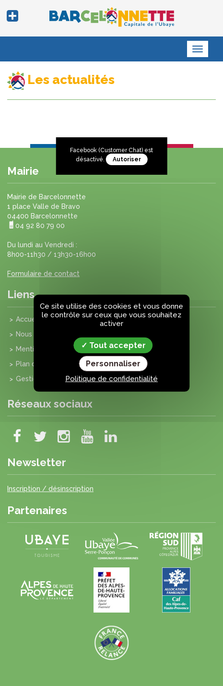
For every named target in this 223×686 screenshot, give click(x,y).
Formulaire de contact (43, 273)
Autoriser (127, 159)
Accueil (27, 319)
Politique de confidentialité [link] (111, 378)
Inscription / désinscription (50, 489)
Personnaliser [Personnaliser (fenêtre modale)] (113, 363)
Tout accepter (113, 344)
